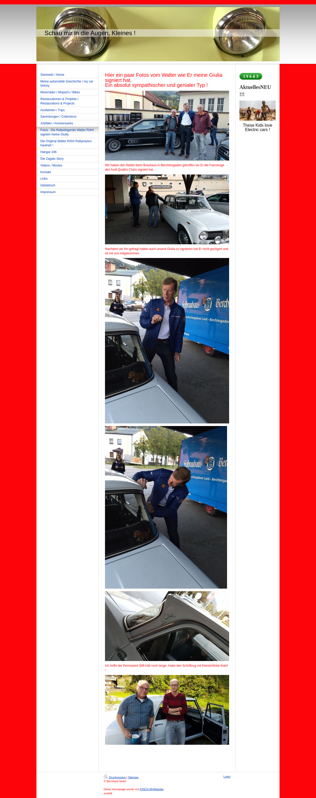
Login (226, 776)
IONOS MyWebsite (152, 789)
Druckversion (115, 777)
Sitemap (133, 777)
